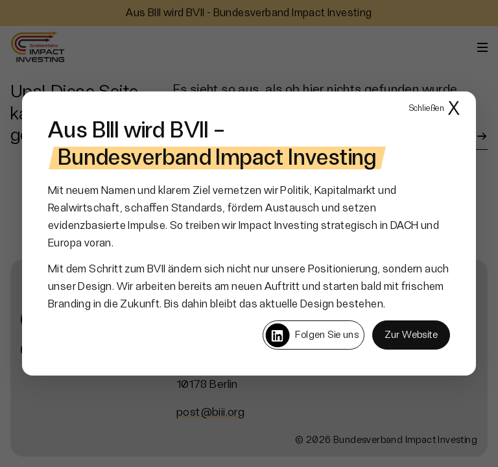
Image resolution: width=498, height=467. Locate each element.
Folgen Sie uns (312, 335)
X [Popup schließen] (434, 109)
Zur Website (411, 335)
